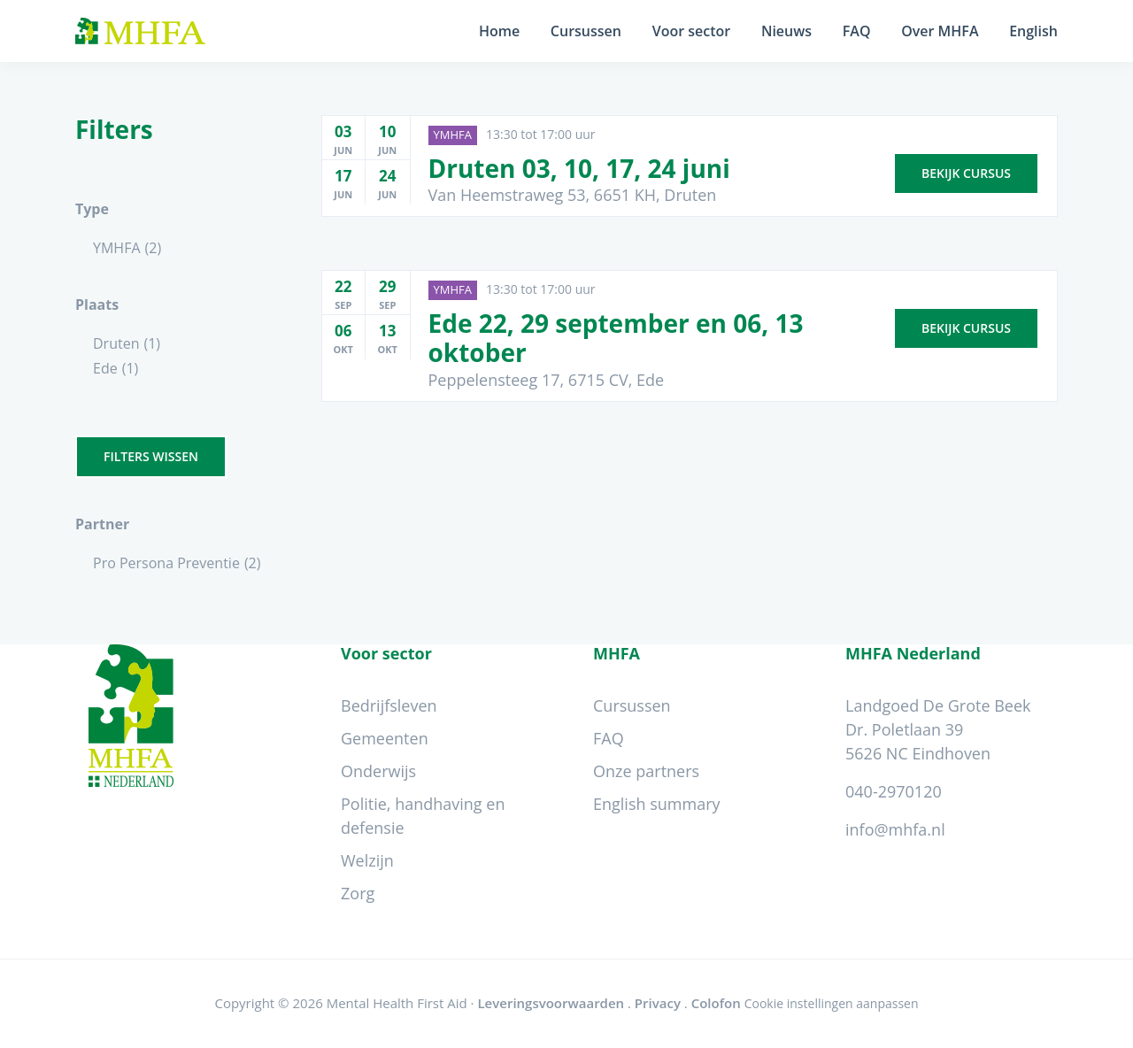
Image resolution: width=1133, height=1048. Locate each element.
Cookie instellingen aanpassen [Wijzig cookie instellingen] (831, 1003)
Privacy (658, 1003)
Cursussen (632, 705)
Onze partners (646, 771)
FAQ (608, 738)
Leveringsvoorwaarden (550, 1003)
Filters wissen (151, 456)
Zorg (357, 893)
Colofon (716, 1003)
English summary (657, 803)
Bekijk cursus (966, 170)
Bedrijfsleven (389, 705)
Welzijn (367, 860)
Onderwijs (378, 771)
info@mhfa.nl (895, 829)
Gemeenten (384, 738)
